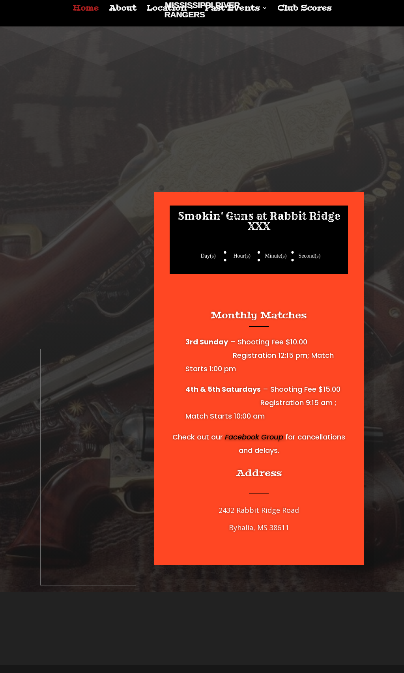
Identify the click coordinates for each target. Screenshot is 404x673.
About (122, 9)
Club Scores (304, 9)
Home (86, 9)
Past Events (232, 9)
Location (166, 9)
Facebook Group (255, 437)
